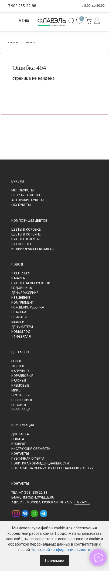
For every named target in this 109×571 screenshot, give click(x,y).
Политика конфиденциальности (40, 463)
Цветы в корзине (26, 234)
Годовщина (21, 288)
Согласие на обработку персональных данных (52, 468)
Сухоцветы (21, 244)
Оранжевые (21, 395)
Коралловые (22, 376)
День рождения (25, 293)
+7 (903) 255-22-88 (33, 492)
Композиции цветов (29, 221)
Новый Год (20, 332)
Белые (16, 361)
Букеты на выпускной (30, 283)
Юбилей (17, 322)
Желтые (18, 366)
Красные (18, 381)
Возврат (18, 444)
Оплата (17, 439)
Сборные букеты (25, 195)
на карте (82, 502)
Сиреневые (20, 410)
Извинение (20, 298)
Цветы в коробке (26, 229)
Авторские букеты (27, 200)
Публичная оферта (27, 458)
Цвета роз (20, 352)
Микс (16, 390)
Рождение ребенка (27, 307)
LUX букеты (21, 205)
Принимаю (54, 560)
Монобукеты (22, 190)
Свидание (20, 317)
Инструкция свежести (30, 449)
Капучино (20, 371)
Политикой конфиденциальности (60, 549)
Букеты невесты (25, 239)
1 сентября (20, 273)
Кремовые (20, 385)
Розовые (19, 405)
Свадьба (18, 312)
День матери (22, 327)
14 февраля (21, 336)
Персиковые (22, 400)
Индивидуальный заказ (32, 249)
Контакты (20, 454)
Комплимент (22, 302)
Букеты (17, 181)
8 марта (18, 278)
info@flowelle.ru (38, 497)
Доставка (20, 434)
